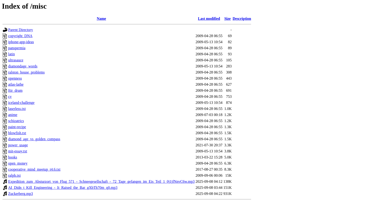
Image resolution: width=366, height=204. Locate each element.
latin (11, 54)
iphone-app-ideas (21, 42)
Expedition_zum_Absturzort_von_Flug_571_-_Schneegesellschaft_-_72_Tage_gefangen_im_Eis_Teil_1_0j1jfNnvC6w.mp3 (101, 181)
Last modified (209, 19)
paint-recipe (17, 127)
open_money (18, 163)
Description (241, 19)
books (12, 157)
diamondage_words (22, 66)
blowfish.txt (17, 133)
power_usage (18, 145)
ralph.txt (14, 175)
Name (101, 19)
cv (10, 96)
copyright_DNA (20, 36)
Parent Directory (20, 30)
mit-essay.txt (17, 151)
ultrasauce (15, 60)
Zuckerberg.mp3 (20, 194)
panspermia (16, 48)
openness (15, 78)
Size (227, 19)
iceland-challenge (21, 103)
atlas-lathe (16, 84)
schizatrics (16, 121)
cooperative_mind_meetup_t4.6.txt (34, 169)
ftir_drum (15, 90)
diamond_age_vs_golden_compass (34, 139)
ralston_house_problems (26, 72)
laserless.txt (17, 109)
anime (12, 115)
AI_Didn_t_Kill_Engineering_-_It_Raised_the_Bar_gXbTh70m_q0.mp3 (62, 188)
